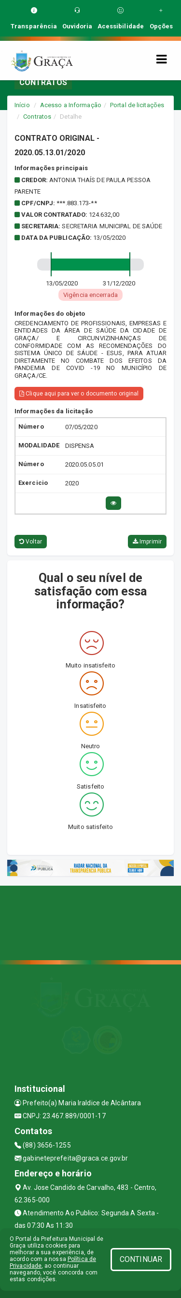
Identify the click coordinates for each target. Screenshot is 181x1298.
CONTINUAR (141, 1259)
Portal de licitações (137, 105)
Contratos (37, 116)
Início (22, 105)
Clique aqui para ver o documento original (79, 393)
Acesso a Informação (70, 105)
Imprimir (147, 541)
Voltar (30, 541)
